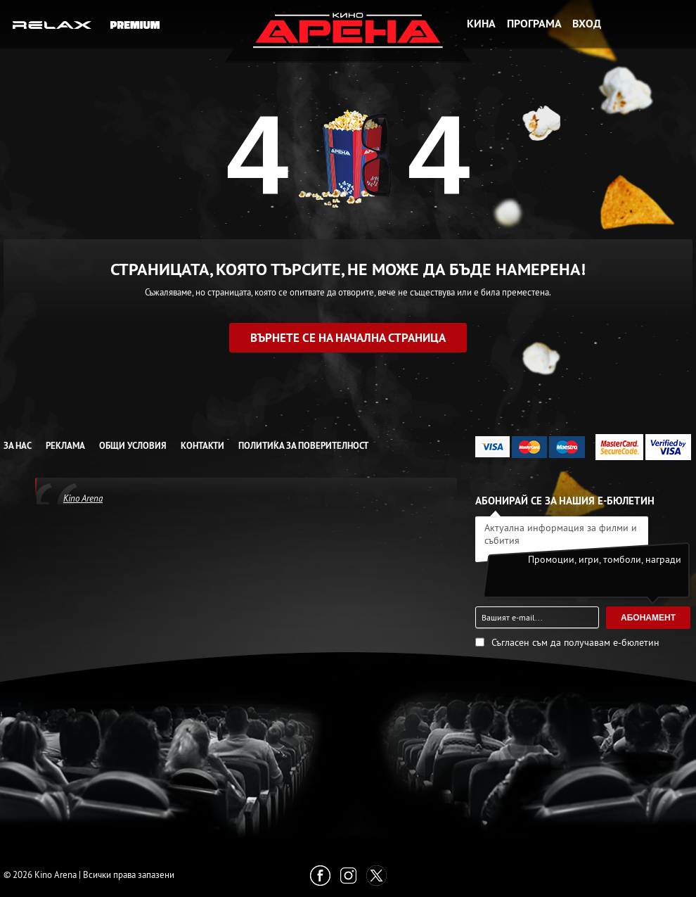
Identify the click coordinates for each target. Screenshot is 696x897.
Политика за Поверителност (303, 446)
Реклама (65, 446)
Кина (481, 23)
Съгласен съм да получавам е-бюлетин (575, 642)
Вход (586, 23)
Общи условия (133, 446)
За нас (18, 446)
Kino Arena (83, 498)
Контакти (202, 446)
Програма (534, 23)
